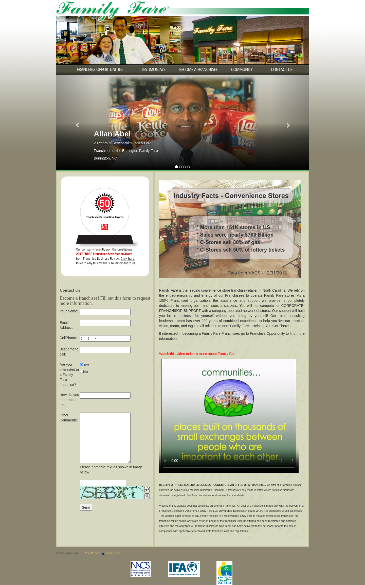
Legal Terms (113, 552)
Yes (86, 365)
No (85, 372)
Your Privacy (92, 552)
